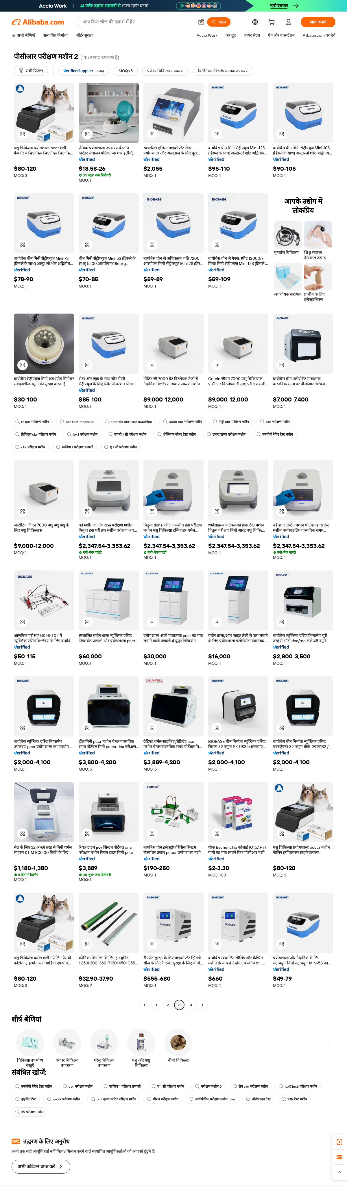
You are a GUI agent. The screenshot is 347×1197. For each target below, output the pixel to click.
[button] (201, 22)
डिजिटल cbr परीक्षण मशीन (35, 434)
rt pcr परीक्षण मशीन (32, 421)
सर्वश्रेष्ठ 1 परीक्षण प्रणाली (74, 447)
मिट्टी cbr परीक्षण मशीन (231, 421)
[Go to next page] (202, 1005)
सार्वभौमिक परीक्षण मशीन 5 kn (212, 1099)
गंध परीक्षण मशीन (29, 1112)
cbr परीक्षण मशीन (275, 421)
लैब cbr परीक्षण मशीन (250, 1086)
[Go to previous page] (144, 1005)
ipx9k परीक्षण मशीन (63, 1099)
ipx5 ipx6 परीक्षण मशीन (298, 1086)
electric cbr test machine (128, 421)
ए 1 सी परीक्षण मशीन (120, 447)
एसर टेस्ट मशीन (294, 1099)
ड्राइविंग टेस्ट (25, 1099)
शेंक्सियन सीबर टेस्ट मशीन (176, 434)
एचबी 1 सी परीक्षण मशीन (127, 434)
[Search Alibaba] (138, 22)
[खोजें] (218, 22)
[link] (339, 1142)
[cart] (272, 23)
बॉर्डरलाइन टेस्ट (258, 1099)
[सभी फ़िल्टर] (31, 71)
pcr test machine (77, 421)
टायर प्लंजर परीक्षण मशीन (226, 434)
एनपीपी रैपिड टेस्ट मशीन (274, 434)
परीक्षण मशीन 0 (208, 1086)
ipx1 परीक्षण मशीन (82, 434)
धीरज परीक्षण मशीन (162, 1099)
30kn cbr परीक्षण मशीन (182, 421)
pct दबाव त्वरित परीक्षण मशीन (113, 1099)
